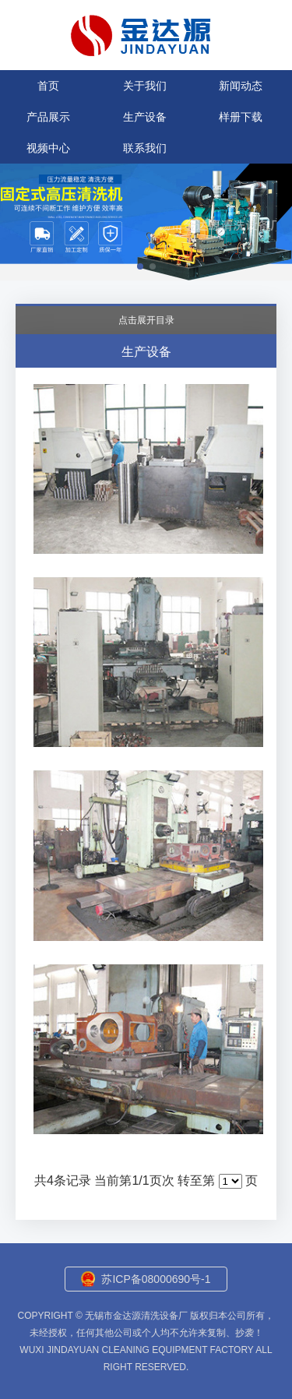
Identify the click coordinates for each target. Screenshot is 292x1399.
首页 (48, 85)
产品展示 (48, 117)
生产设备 (145, 117)
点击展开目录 (146, 320)
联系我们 (145, 148)
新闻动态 (240, 85)
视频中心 (48, 148)
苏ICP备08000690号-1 (155, 1279)
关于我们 (145, 85)
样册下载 (240, 117)
